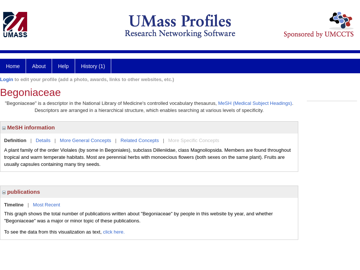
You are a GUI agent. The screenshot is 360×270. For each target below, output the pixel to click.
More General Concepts (85, 140)
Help (63, 66)
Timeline (14, 205)
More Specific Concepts (193, 140)
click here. (114, 232)
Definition (15, 140)
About (39, 66)
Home (13, 66)
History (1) (93, 66)
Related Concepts (139, 140)
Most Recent (46, 205)
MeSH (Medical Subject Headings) (255, 103)
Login (6, 79)
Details (43, 140)
